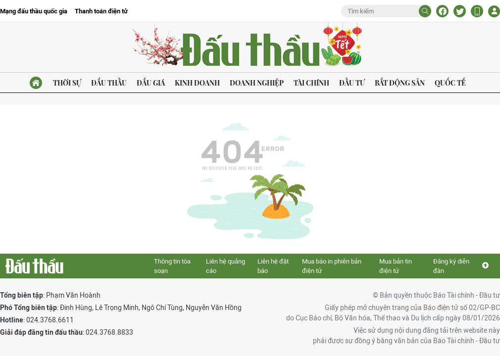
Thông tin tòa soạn (172, 266)
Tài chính (311, 83)
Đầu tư (352, 83)
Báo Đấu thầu (250, 45)
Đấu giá (151, 83)
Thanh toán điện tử (101, 11)
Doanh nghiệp (257, 83)
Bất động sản (400, 83)
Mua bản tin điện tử (395, 266)
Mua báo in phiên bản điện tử (331, 266)
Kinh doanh (197, 83)
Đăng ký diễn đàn (451, 266)
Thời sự (67, 83)
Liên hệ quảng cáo (225, 266)
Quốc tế (450, 83)
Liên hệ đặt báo (273, 266)
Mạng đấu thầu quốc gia (33, 11)
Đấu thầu (109, 83)
